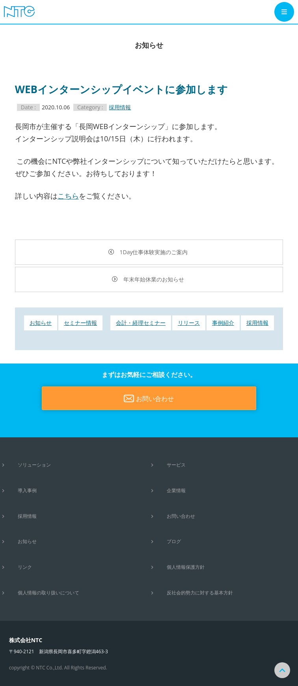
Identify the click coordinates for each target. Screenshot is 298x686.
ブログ (174, 541)
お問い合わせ (155, 398)
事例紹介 (223, 322)
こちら (68, 196)
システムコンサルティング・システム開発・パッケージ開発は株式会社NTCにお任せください (23, 11)
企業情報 (176, 490)
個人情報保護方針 (186, 567)
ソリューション (34, 464)
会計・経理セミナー (141, 322)
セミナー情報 (80, 322)
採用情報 (120, 107)
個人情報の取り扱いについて (48, 592)
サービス (176, 464)
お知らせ (41, 322)
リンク (25, 567)
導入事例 (27, 490)
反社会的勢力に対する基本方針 (200, 592)
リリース (189, 322)
